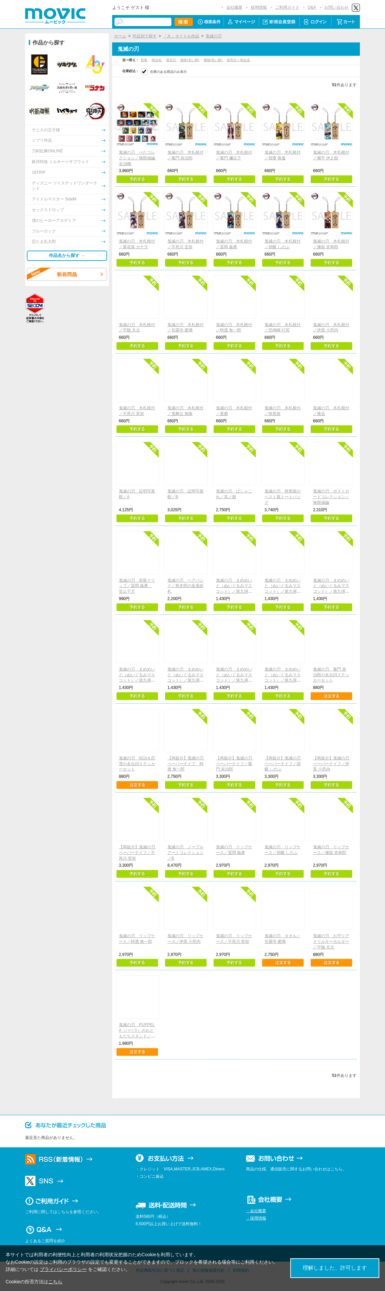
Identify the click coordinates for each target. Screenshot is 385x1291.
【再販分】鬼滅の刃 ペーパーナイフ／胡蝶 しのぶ (284, 764)
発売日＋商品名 (238, 60)
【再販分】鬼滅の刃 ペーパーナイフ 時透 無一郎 (187, 764)
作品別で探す (145, 36)
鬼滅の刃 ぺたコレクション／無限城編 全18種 (139, 158)
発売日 (171, 60)
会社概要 (234, 7)
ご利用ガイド (287, 7)
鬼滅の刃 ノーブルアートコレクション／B (185, 853)
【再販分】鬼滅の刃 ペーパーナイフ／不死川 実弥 (139, 853)
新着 (144, 60)
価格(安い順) (190, 60)
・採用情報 (256, 1218)
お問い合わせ (336, 7)
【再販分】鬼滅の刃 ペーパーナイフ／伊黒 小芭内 (333, 764)
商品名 (157, 60)
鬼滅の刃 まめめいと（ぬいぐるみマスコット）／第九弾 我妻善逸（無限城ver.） (282, 591)
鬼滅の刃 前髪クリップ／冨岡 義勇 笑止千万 (137, 586)
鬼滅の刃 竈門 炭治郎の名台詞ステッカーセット (331, 675)
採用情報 (259, 7)
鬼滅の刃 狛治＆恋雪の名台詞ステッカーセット (137, 764)
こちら (55, 1281)
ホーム (120, 36)
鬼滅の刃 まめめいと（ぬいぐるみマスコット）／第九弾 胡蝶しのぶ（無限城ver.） (137, 680)
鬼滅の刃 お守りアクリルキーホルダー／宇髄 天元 (331, 942)
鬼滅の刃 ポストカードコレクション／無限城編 (331, 497)
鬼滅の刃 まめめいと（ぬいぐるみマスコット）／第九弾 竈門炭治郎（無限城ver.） (234, 591)
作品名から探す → (67, 255)
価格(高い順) (213, 60)
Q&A (312, 7)
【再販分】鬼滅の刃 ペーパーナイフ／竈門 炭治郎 (236, 764)
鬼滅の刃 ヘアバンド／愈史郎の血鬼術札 (185, 586)
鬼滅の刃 (214, 36)
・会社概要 (256, 1210)
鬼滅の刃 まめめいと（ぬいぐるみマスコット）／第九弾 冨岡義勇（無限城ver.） (331, 591)
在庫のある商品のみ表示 (168, 72)
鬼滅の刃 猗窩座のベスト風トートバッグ (282, 497)
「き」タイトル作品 (181, 36)
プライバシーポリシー (63, 1269)
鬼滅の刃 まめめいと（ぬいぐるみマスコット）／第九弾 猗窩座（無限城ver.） (185, 680)
